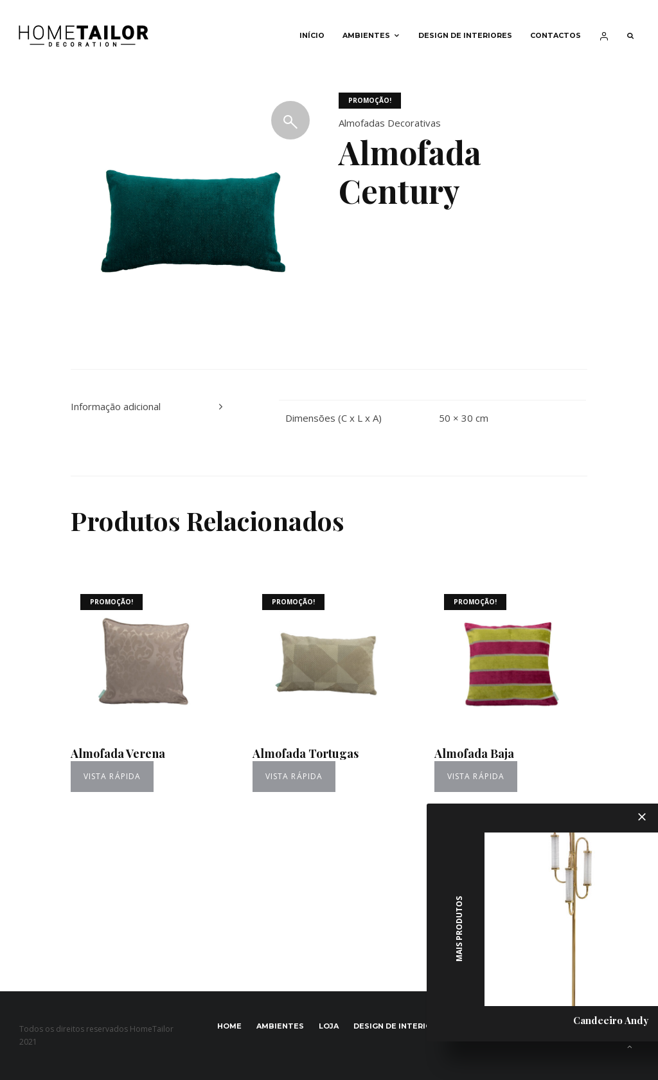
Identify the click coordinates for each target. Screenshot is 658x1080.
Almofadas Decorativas (390, 122)
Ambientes (366, 36)
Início (312, 36)
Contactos (555, 36)
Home (229, 1026)
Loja (329, 1026)
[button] (290, 120)
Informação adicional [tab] (116, 406)
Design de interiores (465, 36)
